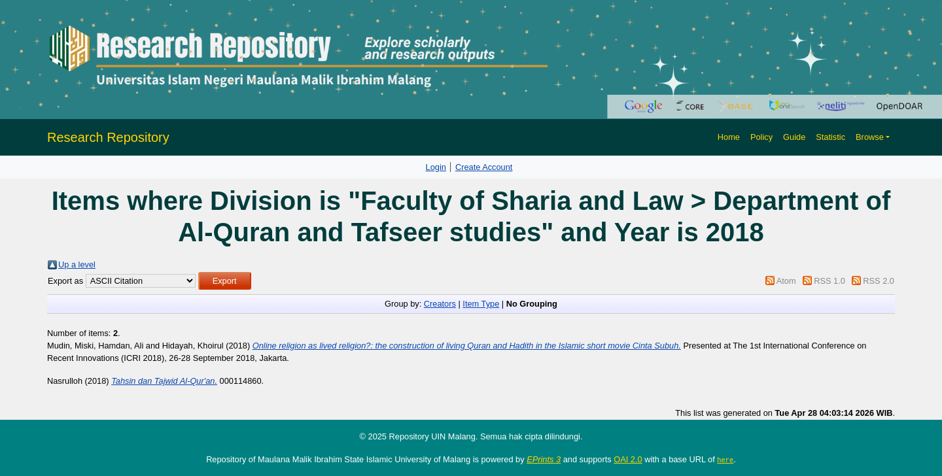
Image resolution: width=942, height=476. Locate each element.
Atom (786, 281)
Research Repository (108, 137)
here (725, 459)
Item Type (480, 304)
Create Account (484, 167)
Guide (794, 137)
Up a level (77, 264)
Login (436, 167)
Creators (440, 304)
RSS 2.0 (878, 281)
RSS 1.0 (829, 281)
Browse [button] (870, 137)
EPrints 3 (544, 459)
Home (729, 137)
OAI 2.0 (628, 459)
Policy (761, 137)
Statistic (830, 137)
